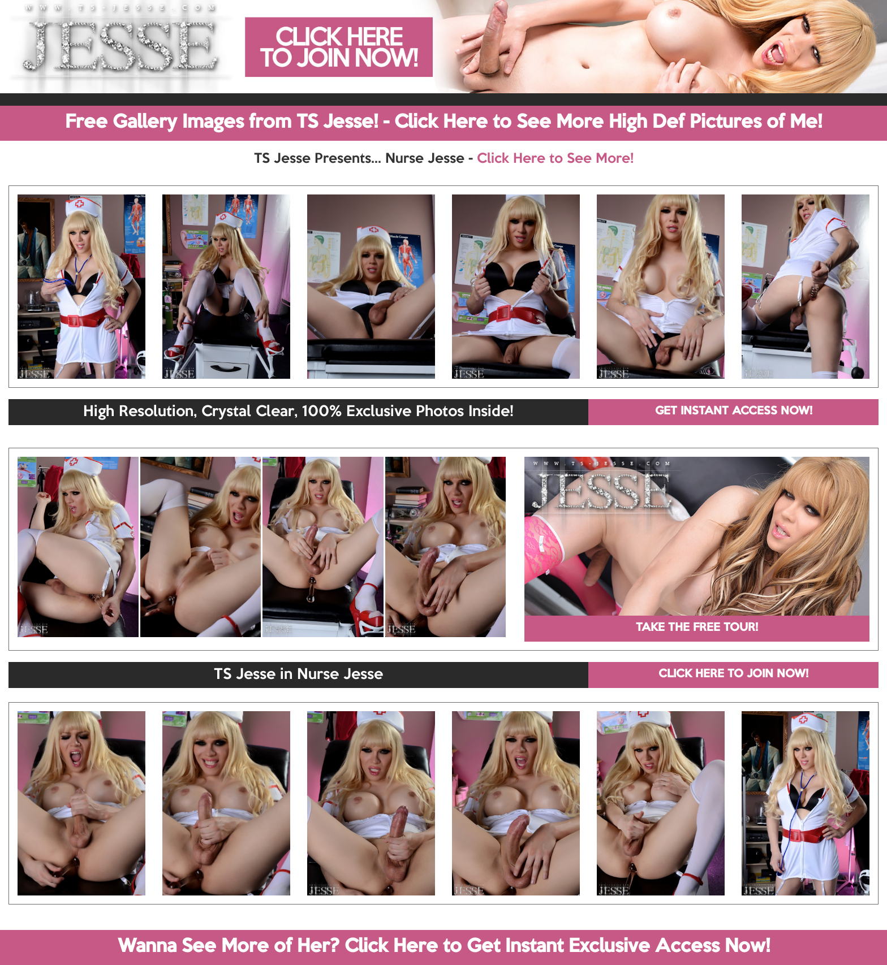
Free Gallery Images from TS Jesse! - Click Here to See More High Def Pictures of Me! (443, 122)
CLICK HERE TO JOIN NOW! (733, 674)
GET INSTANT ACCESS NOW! (733, 411)
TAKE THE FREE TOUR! (697, 628)
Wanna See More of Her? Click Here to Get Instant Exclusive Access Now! (444, 946)
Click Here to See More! (555, 159)
